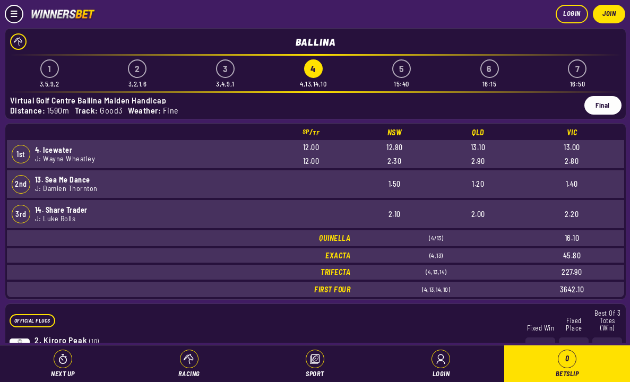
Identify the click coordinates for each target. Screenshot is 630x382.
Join (609, 13)
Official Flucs (32, 320)
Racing (189, 373)
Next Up (63, 373)
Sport (315, 373)
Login (572, 13)
